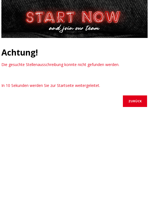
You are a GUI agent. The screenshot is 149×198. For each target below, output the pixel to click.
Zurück (135, 101)
